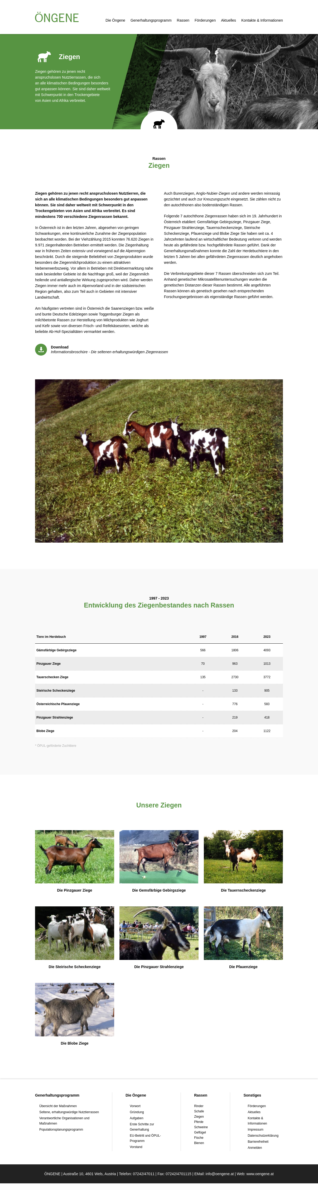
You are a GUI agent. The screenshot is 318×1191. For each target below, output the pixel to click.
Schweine (201, 1127)
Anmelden (255, 1148)
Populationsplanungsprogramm (61, 1129)
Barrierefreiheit (258, 1142)
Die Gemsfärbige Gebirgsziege (159, 890)
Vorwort (135, 1106)
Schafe (199, 1111)
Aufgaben (136, 1118)
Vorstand (136, 1147)
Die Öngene (115, 20)
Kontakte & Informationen (262, 20)
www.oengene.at (260, 1181)
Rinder (198, 1106)
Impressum (255, 1129)
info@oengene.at (220, 1181)
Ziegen (199, 1116)
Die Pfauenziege (243, 967)
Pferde (198, 1122)
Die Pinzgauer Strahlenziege (159, 967)
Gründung (137, 1112)
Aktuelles (228, 20)
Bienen (199, 1143)
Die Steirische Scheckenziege (75, 967)
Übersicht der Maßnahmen (58, 1106)
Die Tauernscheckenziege (243, 890)
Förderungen (205, 20)
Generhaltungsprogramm (151, 20)
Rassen (183, 20)
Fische (198, 1138)
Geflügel (200, 1132)
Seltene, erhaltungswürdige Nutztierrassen (69, 1112)
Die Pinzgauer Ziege (74, 890)
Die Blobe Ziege (74, 1043)
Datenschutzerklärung (263, 1135)
